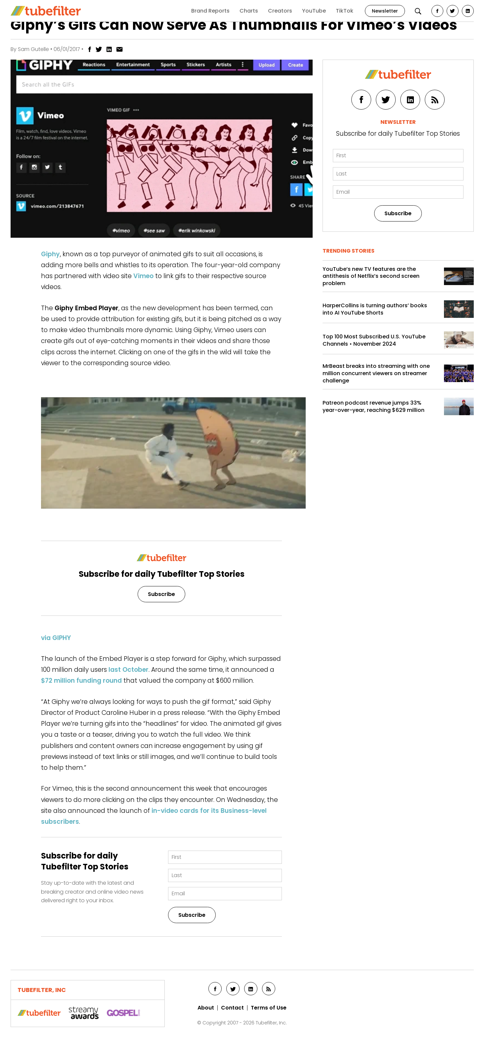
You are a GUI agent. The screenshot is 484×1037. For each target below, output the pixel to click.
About (206, 1008)
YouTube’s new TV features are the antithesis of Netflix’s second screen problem (371, 276)
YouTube (314, 11)
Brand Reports (210, 11)
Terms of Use (268, 1008)
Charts (249, 11)
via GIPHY (56, 637)
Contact (232, 1008)
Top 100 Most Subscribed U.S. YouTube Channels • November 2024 (374, 340)
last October (129, 669)
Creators (280, 11)
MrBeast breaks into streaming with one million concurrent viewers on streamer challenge (376, 373)
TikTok (344, 11)
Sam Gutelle (33, 49)
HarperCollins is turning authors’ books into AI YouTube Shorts (375, 309)
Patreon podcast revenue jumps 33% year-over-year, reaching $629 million (373, 406)
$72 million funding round (81, 680)
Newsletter (385, 11)
